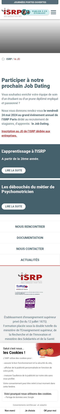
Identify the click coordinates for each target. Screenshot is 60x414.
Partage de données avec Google (20, 397)
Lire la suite (13, 170)
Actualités (30, 260)
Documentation (30, 237)
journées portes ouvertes (30, 2)
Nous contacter (30, 249)
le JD (17, 59)
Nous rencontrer (30, 226)
